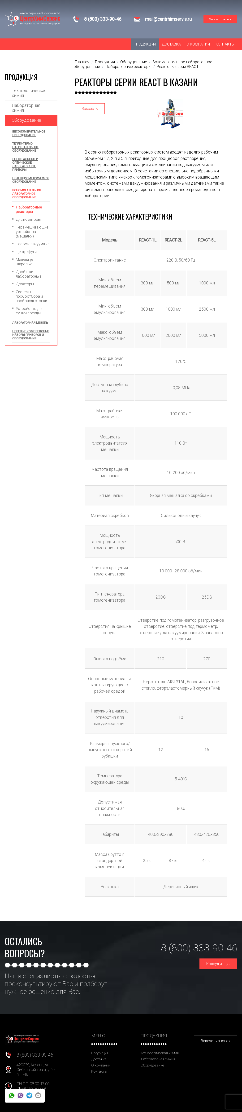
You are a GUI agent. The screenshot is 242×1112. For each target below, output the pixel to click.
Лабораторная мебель (30, 323)
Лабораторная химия (26, 108)
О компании (198, 44)
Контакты (225, 44)
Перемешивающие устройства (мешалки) (32, 231)
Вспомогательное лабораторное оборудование (27, 193)
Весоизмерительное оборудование (28, 133)
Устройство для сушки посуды (29, 310)
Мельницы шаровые (25, 261)
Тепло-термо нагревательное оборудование (25, 147)
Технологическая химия (29, 93)
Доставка (171, 44)
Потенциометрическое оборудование (30, 179)
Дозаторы (25, 284)
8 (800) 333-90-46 (102, 19)
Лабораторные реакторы (29, 209)
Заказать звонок (220, 19)
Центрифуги (26, 252)
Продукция (145, 44)
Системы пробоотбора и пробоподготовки (31, 296)
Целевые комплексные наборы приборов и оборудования (30, 334)
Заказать (90, 108)
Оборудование (26, 120)
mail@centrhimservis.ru (168, 19)
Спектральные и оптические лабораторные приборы (25, 164)
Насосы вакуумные (33, 244)
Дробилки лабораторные (29, 274)
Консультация (218, 964)
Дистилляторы (28, 219)
